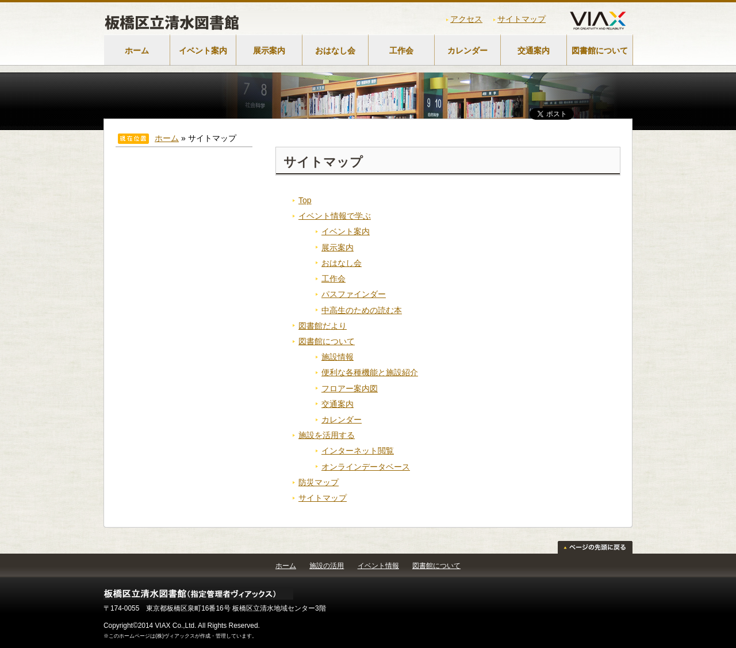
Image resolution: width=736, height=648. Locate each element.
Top (305, 200)
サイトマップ (521, 19)
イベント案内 (203, 50)
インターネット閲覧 (357, 450)
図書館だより (322, 325)
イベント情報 (378, 566)
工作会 (401, 50)
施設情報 (337, 356)
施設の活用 (326, 566)
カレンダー (467, 50)
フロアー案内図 (349, 388)
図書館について (600, 50)
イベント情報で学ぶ (334, 215)
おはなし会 (335, 50)
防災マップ (318, 482)
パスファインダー (353, 294)
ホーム (137, 50)
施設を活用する (326, 435)
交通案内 (534, 50)
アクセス (466, 19)
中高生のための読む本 (361, 310)
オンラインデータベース (365, 466)
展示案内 (269, 50)
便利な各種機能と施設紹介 (369, 372)
